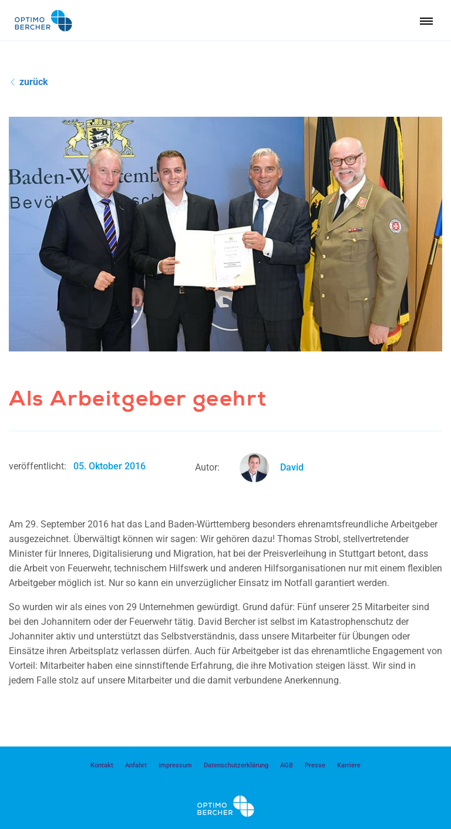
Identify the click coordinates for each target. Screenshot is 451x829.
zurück (29, 81)
